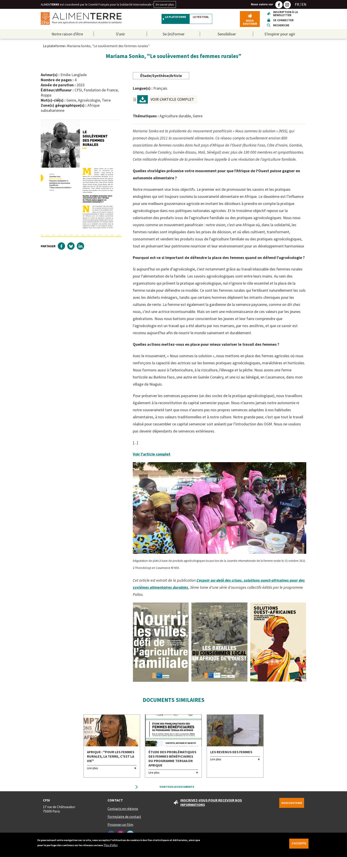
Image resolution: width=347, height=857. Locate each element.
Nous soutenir (250, 23)
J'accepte (295, 843)
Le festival (212, 20)
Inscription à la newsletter (285, 15)
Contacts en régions (119, 811)
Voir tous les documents (177, 788)
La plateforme (166, 20)
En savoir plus (165, 4)
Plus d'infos (111, 844)
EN (303, 4)
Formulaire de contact (121, 818)
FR (297, 4)
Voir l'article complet (151, 456)
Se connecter (283, 21)
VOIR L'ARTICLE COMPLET (172, 101)
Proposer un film (117, 826)
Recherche (281, 26)
